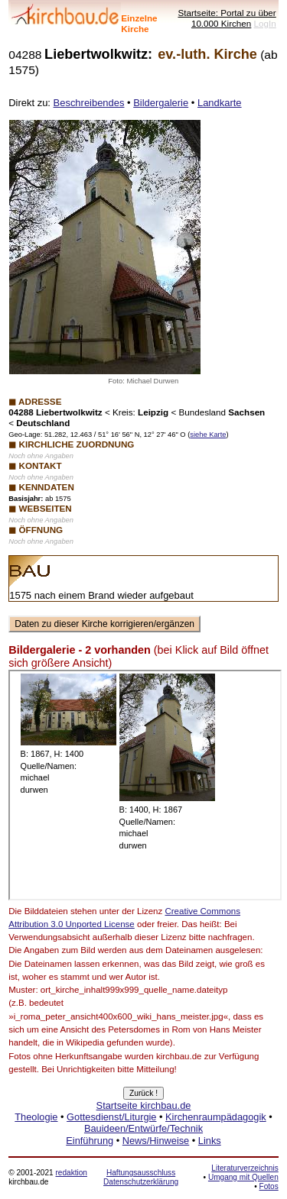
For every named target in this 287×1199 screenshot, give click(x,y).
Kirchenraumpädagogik (215, 1117)
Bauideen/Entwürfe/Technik (143, 1128)
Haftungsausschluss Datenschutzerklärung (140, 1177)
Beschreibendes (89, 102)
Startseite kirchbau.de (143, 1105)
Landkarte (219, 102)
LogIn (265, 23)
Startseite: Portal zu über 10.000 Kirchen (227, 18)
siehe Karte (208, 434)
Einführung (89, 1140)
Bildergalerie (160, 102)
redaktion (70, 1172)
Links (209, 1140)
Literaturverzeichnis (244, 1168)
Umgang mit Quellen (243, 1177)
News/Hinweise (155, 1140)
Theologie (36, 1117)
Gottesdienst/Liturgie (111, 1117)
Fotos (269, 1186)
